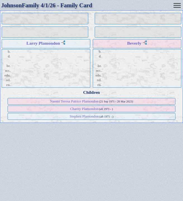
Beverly (134, 43)
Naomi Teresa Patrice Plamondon (74, 101)
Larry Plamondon (43, 43)
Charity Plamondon (84, 109)
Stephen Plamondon (84, 116)
